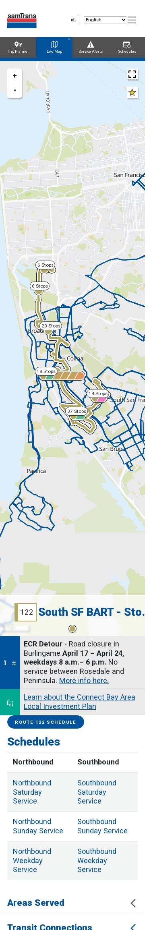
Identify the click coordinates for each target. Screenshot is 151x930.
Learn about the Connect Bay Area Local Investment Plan (79, 701)
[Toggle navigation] (131, 20)
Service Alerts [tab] (91, 47)
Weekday (32, 860)
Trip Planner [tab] (18, 47)
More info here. (84, 680)
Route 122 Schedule (45, 722)
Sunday (38, 826)
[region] (72, 348)
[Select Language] (105, 20)
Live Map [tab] (54, 47)
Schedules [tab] (127, 47)
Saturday (32, 792)
